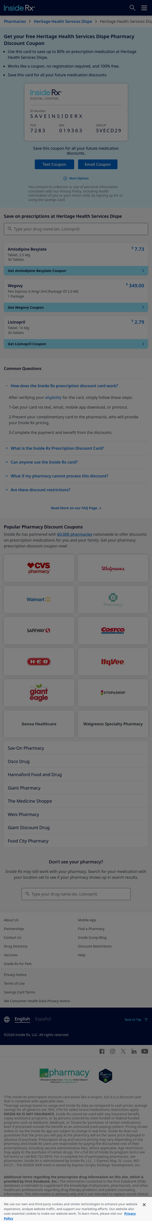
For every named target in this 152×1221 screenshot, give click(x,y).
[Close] (144, 1210)
